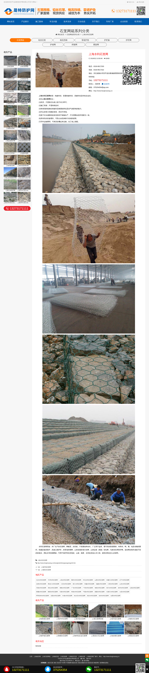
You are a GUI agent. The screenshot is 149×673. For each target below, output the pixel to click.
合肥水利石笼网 (115, 596)
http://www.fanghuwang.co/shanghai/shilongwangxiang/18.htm (56, 563)
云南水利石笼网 (135, 588)
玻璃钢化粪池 (104, 663)
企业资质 (124, 21)
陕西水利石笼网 (53, 592)
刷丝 (55, 663)
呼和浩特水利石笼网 (42, 596)
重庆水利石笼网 (76, 580)
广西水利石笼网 (88, 588)
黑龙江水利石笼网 (53, 584)
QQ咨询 (106, 84)
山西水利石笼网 (99, 580)
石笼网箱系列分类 (73, 34)
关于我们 (95, 21)
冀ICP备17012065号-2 (67, 660)
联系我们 (138, 21)
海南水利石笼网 (99, 588)
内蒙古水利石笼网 (112, 580)
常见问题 (53, 21)
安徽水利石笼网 (89, 584)
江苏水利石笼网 (66, 584)
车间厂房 (110, 21)
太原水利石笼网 (124, 592)
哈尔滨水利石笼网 (79, 596)
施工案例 (39, 21)
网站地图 (140, 2)
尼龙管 (59, 663)
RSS (88, 658)
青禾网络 (85, 660)
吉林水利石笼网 (41, 584)
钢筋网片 (96, 663)
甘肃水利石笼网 (64, 592)
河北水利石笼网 (88, 580)
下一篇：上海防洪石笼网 (43, 570)
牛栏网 (63, 663)
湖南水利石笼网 (64, 588)
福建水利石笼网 (101, 584)
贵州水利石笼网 (123, 588)
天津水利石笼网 (53, 580)
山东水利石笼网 (124, 584)
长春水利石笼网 (67, 596)
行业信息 (81, 21)
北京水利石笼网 (41, 580)
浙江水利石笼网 (77, 584)
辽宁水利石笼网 (124, 580)
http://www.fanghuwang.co (103, 91)
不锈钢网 (69, 663)
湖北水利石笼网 (53, 588)
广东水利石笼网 (76, 588)
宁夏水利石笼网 (88, 592)
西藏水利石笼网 (41, 592)
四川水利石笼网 (111, 588)
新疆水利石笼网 (99, 592)
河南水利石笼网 (41, 588)
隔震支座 (74, 663)
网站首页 (10, 21)
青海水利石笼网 (76, 592)
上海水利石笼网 (42, 560)
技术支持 (67, 21)
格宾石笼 (50, 663)
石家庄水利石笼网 (112, 592)
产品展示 (25, 21)
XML (82, 658)
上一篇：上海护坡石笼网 (43, 567)
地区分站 (130, 2)
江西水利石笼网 (113, 584)
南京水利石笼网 (92, 596)
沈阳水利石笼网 (55, 596)
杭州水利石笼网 (104, 596)
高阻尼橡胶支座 (83, 663)
